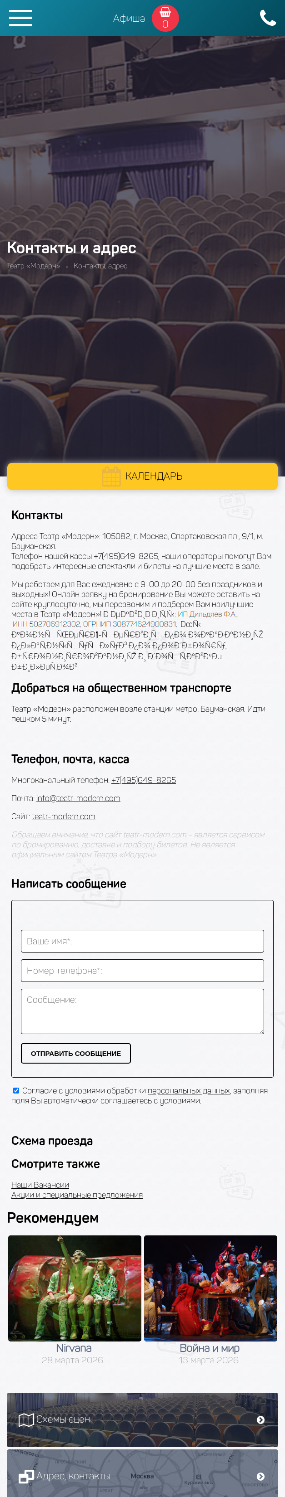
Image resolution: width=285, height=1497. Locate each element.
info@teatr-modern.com (78, 798)
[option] (75, 1300)
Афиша (129, 18)
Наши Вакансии (40, 1185)
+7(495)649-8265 (143, 780)
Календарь (154, 476)
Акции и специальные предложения (77, 1195)
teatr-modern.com (63, 816)
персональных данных (189, 1091)
